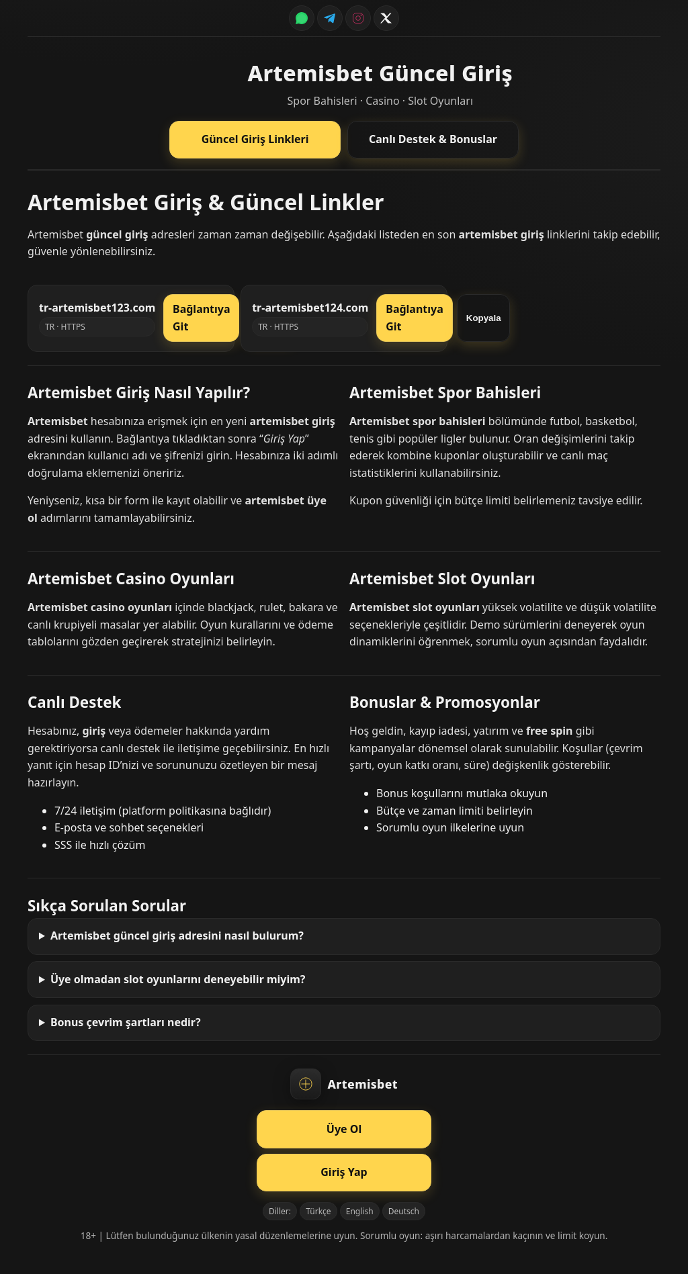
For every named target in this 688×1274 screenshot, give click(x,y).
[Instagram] (358, 18)
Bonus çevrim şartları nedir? (125, 1022)
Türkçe (318, 1211)
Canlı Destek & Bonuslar (433, 139)
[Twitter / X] (386, 18)
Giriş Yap (343, 1172)
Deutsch (403, 1211)
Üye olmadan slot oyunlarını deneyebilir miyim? (178, 979)
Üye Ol (344, 1129)
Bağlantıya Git (201, 318)
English (360, 1211)
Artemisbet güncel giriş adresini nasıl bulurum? (177, 935)
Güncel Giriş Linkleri (255, 139)
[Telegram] (330, 18)
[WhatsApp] (301, 18)
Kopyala (483, 318)
